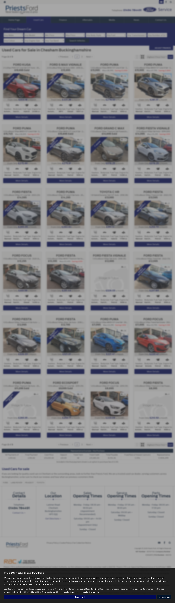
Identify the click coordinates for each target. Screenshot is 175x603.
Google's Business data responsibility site (110, 589)
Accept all (80, 597)
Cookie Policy (46, 584)
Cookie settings (164, 597)
